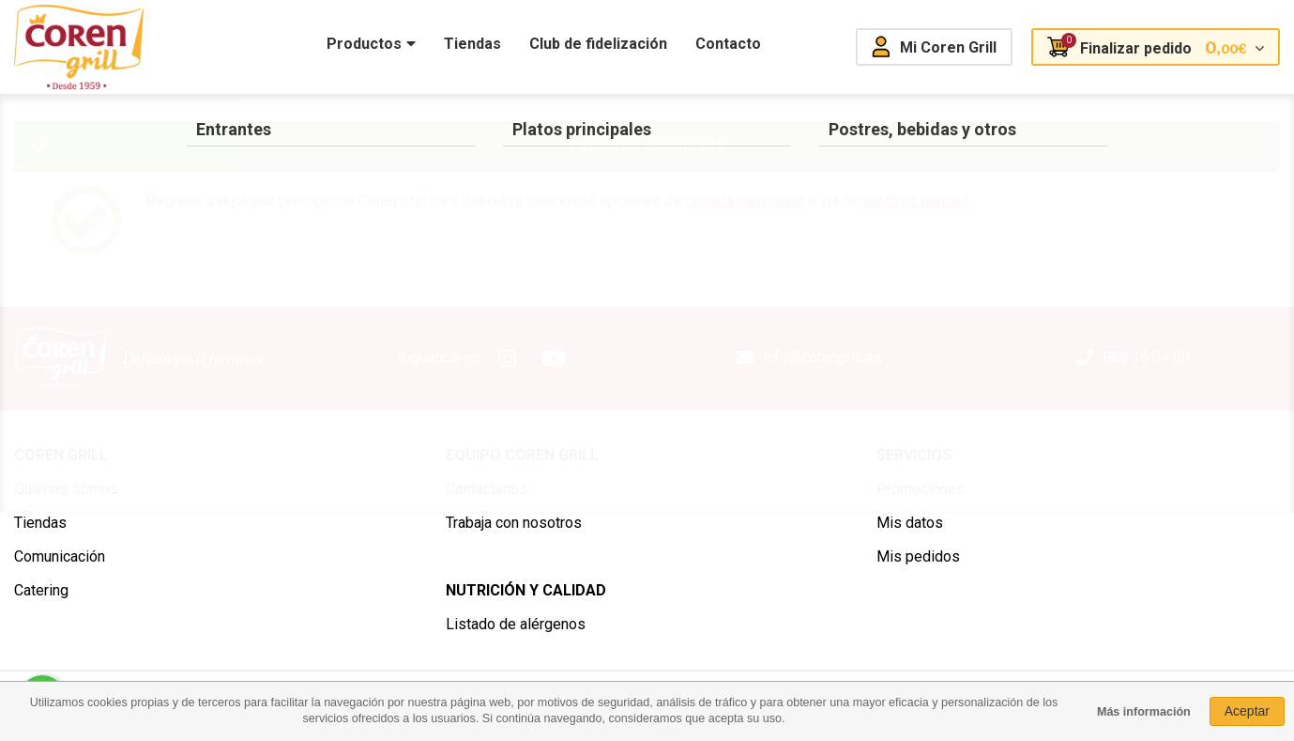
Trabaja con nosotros (514, 523)
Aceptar (1247, 710)
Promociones (920, 489)
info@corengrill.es (822, 357)
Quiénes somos (66, 489)
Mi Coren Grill (948, 47)
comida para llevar (744, 200)
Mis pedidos (918, 556)
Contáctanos (486, 489)
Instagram (507, 359)
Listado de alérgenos (516, 624)
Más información (1144, 711)
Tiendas (40, 523)
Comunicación (59, 556)
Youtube (554, 359)
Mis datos (909, 523)
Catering (41, 590)
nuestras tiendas (914, 200)
